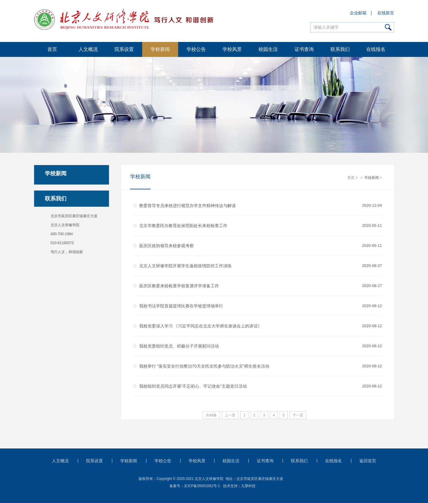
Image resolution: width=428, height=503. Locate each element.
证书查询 (304, 49)
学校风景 (232, 49)
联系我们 (340, 49)
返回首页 (367, 460)
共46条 (211, 415)
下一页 (297, 415)
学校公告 (196, 49)
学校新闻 (160, 49)
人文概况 (88, 49)
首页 (52, 49)
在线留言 (385, 12)
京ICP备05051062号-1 (202, 486)
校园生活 (268, 49)
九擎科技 (248, 486)
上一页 (230, 415)
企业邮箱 (358, 12)
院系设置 (124, 49)
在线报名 (375, 49)
